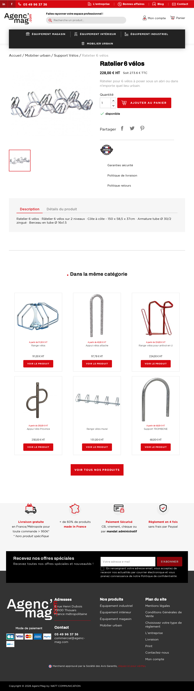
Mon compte (154, 659)
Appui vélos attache (97, 345)
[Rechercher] (86, 20)
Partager (121, 129)
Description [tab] (29, 209)
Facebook (12, 4)
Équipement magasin (115, 619)
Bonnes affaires (133, 3)
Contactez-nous (157, 652)
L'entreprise (101, 3)
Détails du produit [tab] (62, 209)
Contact (182, 3)
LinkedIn (4, 4)
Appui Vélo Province (38, 428)
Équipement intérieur (115, 612)
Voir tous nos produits (97, 469)
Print (148, 646)
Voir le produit (38, 364)
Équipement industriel (116, 605)
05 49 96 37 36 (32, 4)
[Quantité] (105, 103)
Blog (160, 3)
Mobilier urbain (111, 625)
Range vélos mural (97, 428)
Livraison (152, 639)
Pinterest (141, 129)
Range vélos (38, 345)
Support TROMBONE (156, 428)
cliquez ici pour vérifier (131, 666)
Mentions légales (157, 605)
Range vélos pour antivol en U (156, 345)
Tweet (131, 129)
